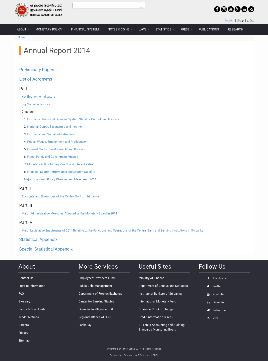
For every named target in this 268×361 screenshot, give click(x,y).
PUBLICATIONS (210, 29)
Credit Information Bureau (156, 317)
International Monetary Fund (157, 301)
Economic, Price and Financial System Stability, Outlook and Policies (73, 119)
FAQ (21, 293)
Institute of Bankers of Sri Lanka (160, 293)
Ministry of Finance (151, 278)
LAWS (144, 29)
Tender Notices (28, 317)
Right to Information (31, 286)
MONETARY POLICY (50, 29)
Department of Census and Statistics (163, 286)
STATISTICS (164, 29)
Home (21, 37)
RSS (211, 318)
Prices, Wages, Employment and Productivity (57, 142)
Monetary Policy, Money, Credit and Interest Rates (60, 164)
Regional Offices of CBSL (95, 317)
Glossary (24, 301)
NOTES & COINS (120, 29)
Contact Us (25, 278)
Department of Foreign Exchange (100, 293)
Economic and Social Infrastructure (51, 134)
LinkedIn (214, 302)
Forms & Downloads (31, 309)
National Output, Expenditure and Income (54, 126)
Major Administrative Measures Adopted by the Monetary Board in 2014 (69, 213)
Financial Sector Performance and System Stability (61, 172)
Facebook (215, 278)
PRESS (186, 29)
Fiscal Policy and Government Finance (52, 157)
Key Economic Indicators (38, 96)
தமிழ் (250, 20)
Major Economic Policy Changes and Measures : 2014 (60, 179)
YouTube (214, 294)
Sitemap (23, 340)
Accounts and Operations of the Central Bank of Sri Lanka (60, 196)
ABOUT (23, 29)
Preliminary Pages (36, 69)
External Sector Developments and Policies (55, 149)
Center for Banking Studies (96, 301)
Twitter (213, 286)
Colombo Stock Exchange (156, 309)
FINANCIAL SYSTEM (86, 29)
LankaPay (85, 325)
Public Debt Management (95, 286)
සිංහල (240, 20)
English (229, 20)
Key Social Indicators (36, 104)
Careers (23, 325)
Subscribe (215, 310)
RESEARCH (237, 29)
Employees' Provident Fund (97, 278)
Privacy (23, 333)
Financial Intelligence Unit (96, 309)
